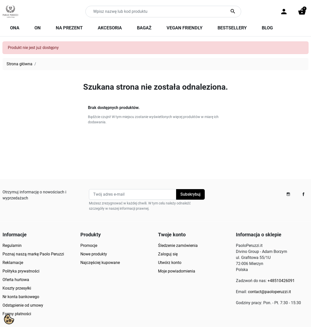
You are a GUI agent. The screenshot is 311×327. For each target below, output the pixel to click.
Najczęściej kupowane (100, 262)
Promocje (88, 245)
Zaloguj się (168, 254)
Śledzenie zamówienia (178, 245)
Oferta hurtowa (16, 279)
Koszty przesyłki (17, 288)
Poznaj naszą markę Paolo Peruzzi (33, 254)
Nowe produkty (93, 254)
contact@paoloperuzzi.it (269, 291)
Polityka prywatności (21, 271)
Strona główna (19, 64)
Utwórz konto (169, 262)
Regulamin (12, 245)
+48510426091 (281, 280)
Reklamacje (13, 262)
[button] (301, 11)
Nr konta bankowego (21, 296)
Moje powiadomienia (176, 271)
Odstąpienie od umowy (23, 305)
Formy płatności (17, 313)
